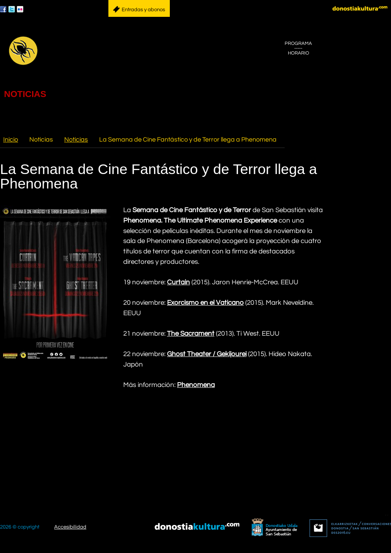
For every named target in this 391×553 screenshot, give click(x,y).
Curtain (178, 282)
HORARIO (298, 53)
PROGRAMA (298, 43)
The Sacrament (190, 333)
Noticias (76, 139)
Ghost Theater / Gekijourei (206, 354)
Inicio (10, 139)
